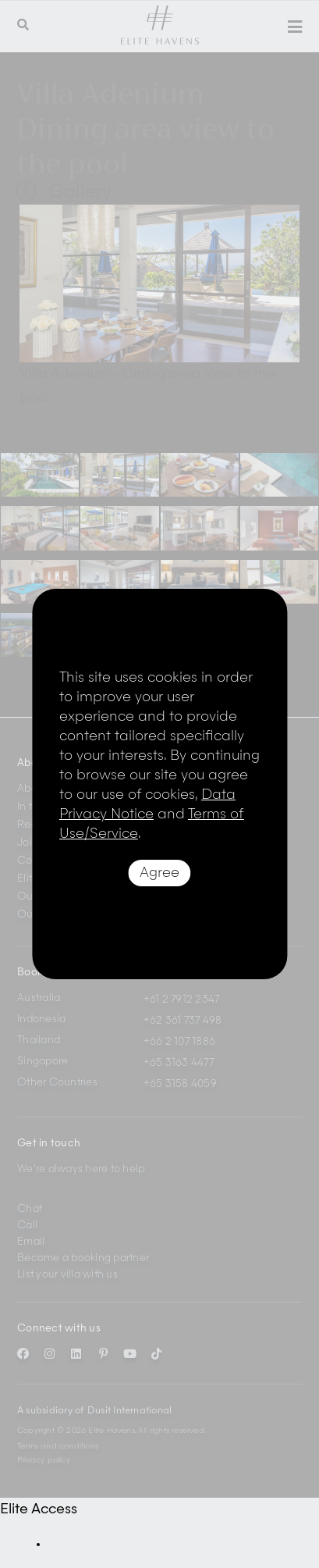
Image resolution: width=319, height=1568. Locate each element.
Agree (159, 873)
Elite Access (38, 1509)
